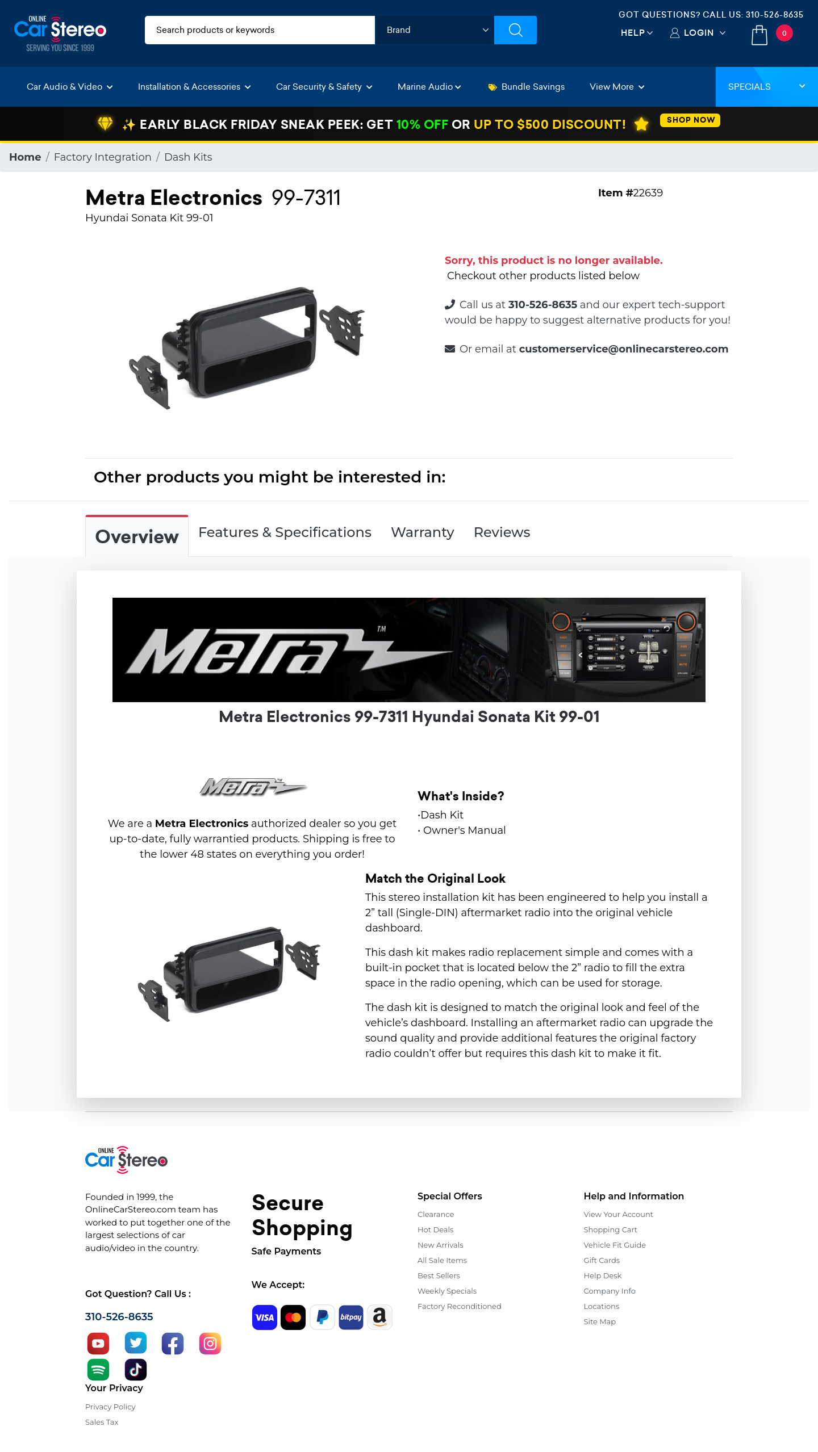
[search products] (260, 30)
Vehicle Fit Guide (615, 1244)
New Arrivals (440, 1244)
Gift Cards (602, 1260)
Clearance (436, 1214)
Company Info (610, 1290)
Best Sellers (439, 1275)
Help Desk (603, 1275)
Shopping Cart (611, 1229)
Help (633, 33)
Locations (602, 1306)
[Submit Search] (515, 30)
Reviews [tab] (502, 532)
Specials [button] (767, 87)
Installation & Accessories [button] (194, 87)
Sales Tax (101, 1421)
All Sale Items (442, 1260)
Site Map (600, 1321)
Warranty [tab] (422, 532)
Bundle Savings (527, 87)
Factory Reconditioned (460, 1306)
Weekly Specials (447, 1290)
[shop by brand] (434, 30)
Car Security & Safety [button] (324, 87)
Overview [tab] (137, 537)
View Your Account (619, 1214)
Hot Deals (435, 1229)
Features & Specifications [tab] (285, 532)
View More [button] (617, 87)
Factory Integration (103, 157)
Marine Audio (429, 87)
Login (699, 33)
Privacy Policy (110, 1406)
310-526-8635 (775, 14)
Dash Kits (188, 157)
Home (25, 157)
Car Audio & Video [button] (70, 87)
